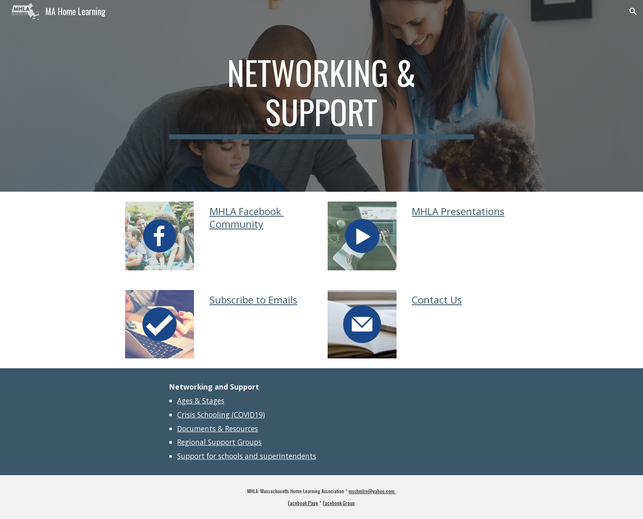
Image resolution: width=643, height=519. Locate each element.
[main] (321, 96)
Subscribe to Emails (253, 299)
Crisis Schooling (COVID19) (221, 414)
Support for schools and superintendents (246, 456)
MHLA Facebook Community (247, 217)
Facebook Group (339, 502)
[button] (633, 11)
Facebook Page (303, 502)
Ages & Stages (200, 401)
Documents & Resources (217, 428)
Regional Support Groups (219, 442)
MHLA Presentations (458, 211)
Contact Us (437, 299)
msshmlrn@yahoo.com (372, 490)
